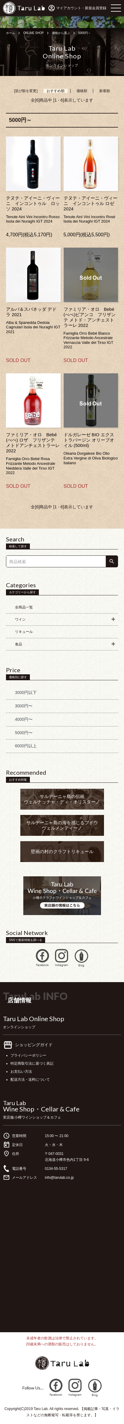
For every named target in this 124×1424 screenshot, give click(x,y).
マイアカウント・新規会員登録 (81, 8)
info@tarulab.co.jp (59, 1177)
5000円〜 (24, 732)
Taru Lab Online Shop (33, 1019)
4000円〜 (24, 719)
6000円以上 (26, 745)
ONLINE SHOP (33, 33)
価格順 (81, 91)
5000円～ (84, 33)
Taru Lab (14, 1102)
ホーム (10, 33)
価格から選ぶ (61, 33)
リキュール (24, 632)
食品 (18, 644)
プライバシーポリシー (28, 1055)
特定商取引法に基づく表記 (31, 1063)
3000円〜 (24, 706)
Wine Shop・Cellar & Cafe (41, 1109)
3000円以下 (26, 692)
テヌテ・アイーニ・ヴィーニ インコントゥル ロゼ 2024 (90, 203)
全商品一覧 (24, 607)
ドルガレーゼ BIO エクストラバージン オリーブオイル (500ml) (89, 440)
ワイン (20, 619)
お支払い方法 (21, 1071)
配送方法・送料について (30, 1079)
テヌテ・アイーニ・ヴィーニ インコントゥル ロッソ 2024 (33, 203)
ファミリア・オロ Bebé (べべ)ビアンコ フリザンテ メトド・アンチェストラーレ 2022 (90, 317)
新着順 (104, 91)
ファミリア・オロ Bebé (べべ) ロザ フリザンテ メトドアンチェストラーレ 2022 (33, 442)
